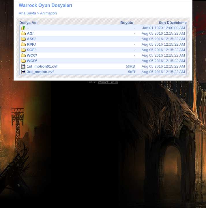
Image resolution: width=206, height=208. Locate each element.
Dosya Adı (28, 23)
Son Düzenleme (173, 23)
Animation (48, 13)
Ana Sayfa (27, 13)
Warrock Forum (108, 82)
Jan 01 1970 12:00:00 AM (103, 28)
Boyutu (126, 23)
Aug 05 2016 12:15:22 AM (103, 33)
